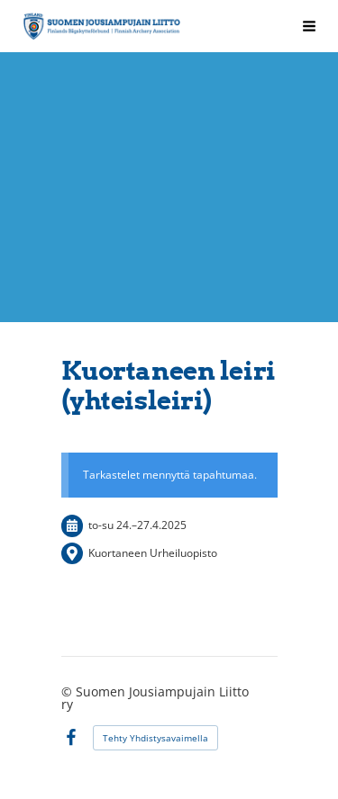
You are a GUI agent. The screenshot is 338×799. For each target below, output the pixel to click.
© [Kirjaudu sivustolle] (68, 691)
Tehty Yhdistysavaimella (155, 738)
